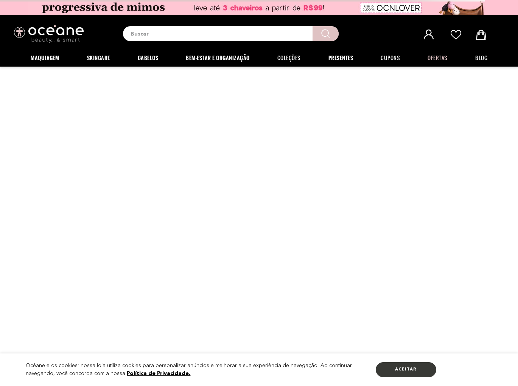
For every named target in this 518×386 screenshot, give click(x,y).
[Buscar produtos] (326, 33)
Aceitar (406, 369)
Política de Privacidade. (158, 373)
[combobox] (231, 33)
